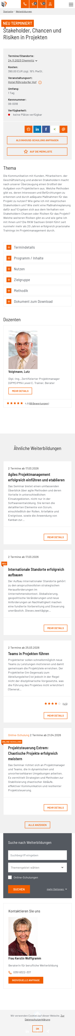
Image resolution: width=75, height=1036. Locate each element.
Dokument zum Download (29, 301)
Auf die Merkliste (38, 151)
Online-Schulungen (26, 877)
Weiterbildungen (24, 11)
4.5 (65, 703)
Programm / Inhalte (24, 258)
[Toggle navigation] (71, 4)
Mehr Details (20, 390)
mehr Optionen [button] (57, 889)
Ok (37, 1028)
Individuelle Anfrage (26, 980)
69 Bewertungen (38, 403)
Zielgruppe (18, 279)
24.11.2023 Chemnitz (21, 60)
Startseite (8, 11)
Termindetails (20, 247)
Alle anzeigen (37, 824)
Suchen (19, 889)
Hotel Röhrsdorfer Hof (22, 82)
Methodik (17, 290)
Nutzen (15, 268)
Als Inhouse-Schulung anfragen (37, 140)
